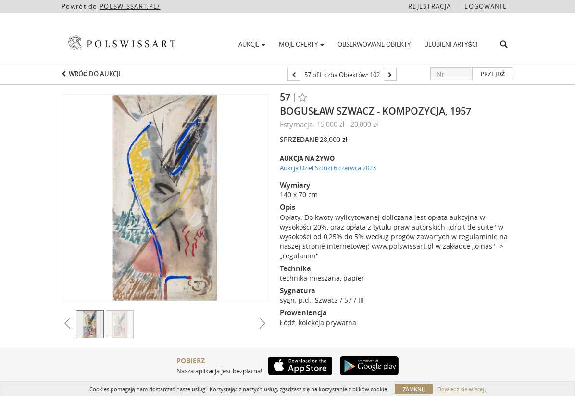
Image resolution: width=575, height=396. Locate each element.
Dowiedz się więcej (461, 389)
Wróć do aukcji (95, 73)
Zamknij (414, 389)
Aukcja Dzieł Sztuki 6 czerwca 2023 (328, 168)
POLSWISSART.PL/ (130, 6)
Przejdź (493, 74)
